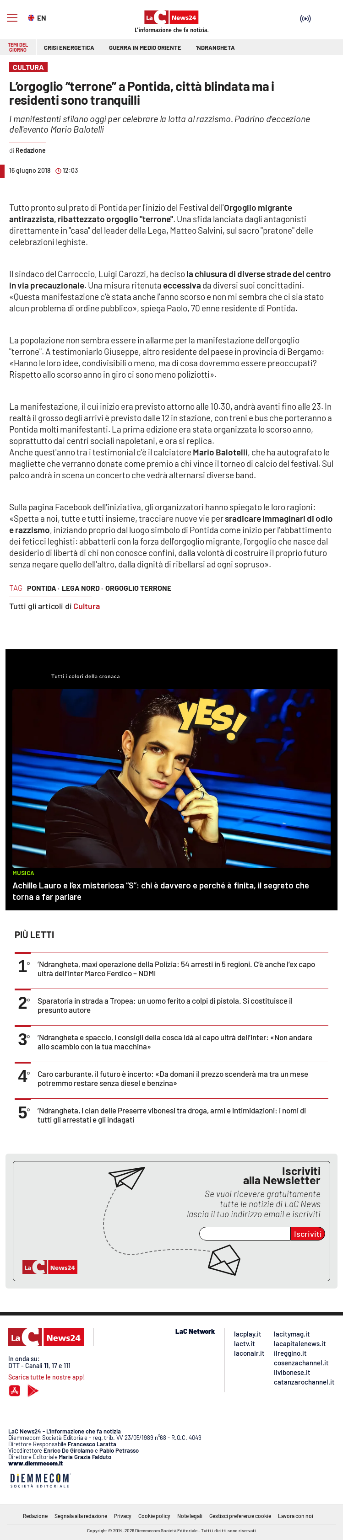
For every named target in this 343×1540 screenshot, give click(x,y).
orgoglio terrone (138, 587)
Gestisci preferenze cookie (240, 1516)
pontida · (43, 587)
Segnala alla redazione (80, 1516)
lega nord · (82, 587)
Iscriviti (308, 1234)
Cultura (86, 606)
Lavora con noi (295, 1516)
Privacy (122, 1516)
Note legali (189, 1516)
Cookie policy (154, 1516)
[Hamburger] (12, 18)
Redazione (35, 1516)
